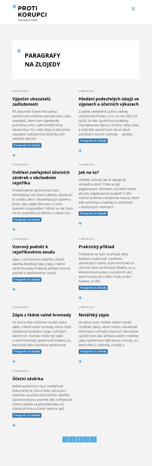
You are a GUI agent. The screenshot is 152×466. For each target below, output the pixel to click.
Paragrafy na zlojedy (27, 145)
